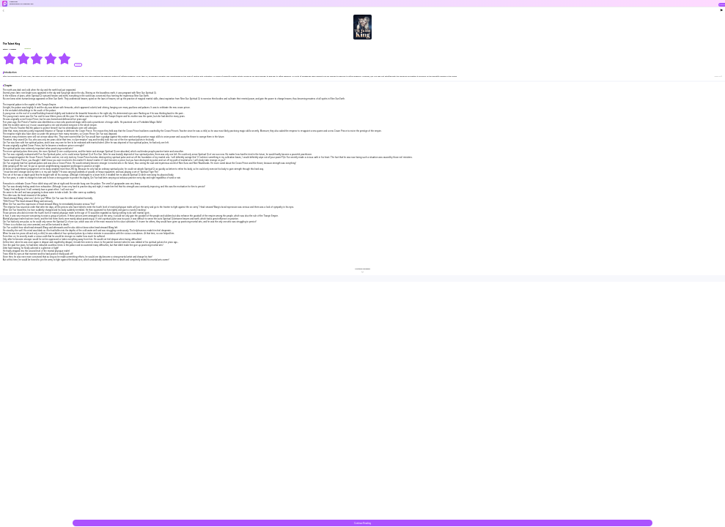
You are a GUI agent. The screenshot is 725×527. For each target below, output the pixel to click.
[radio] (10, 58)
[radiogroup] (37, 58)
